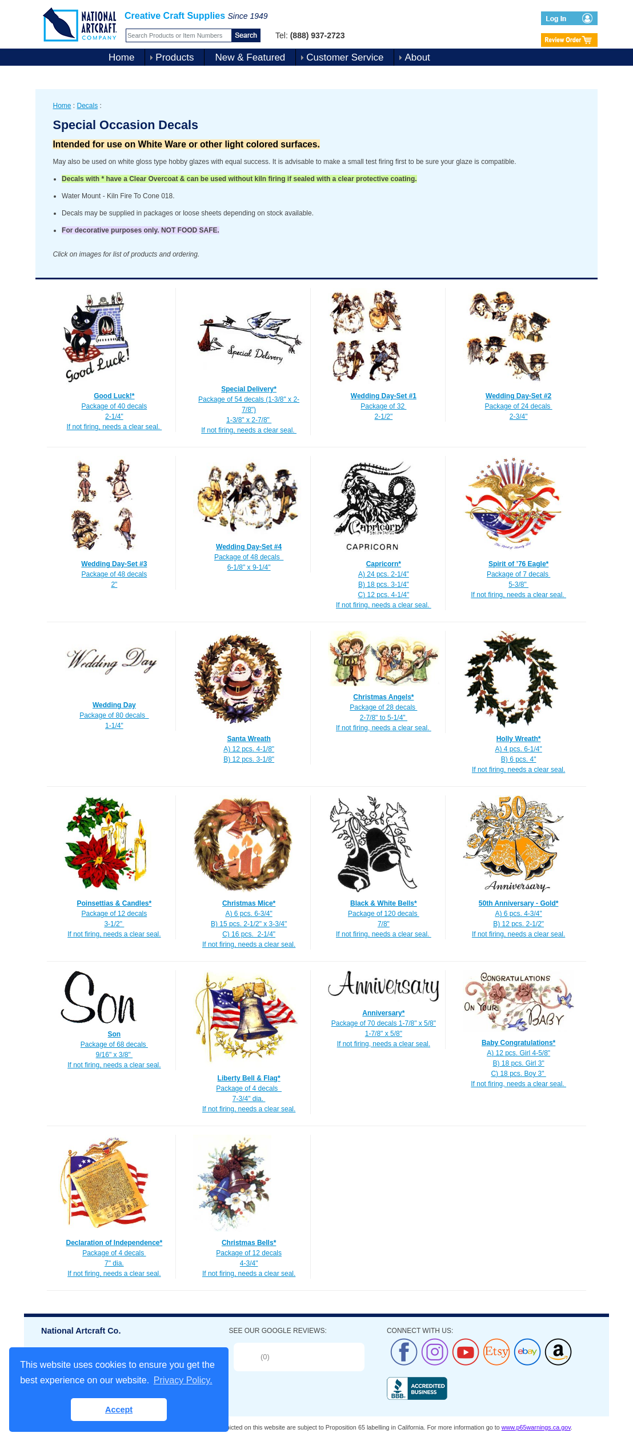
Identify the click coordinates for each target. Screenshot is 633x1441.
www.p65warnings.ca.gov (536, 1427)
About (417, 57)
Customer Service (344, 57)
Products (174, 57)
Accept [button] (119, 1409)
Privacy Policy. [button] (183, 1380)
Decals (87, 106)
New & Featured (250, 57)
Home (121, 57)
